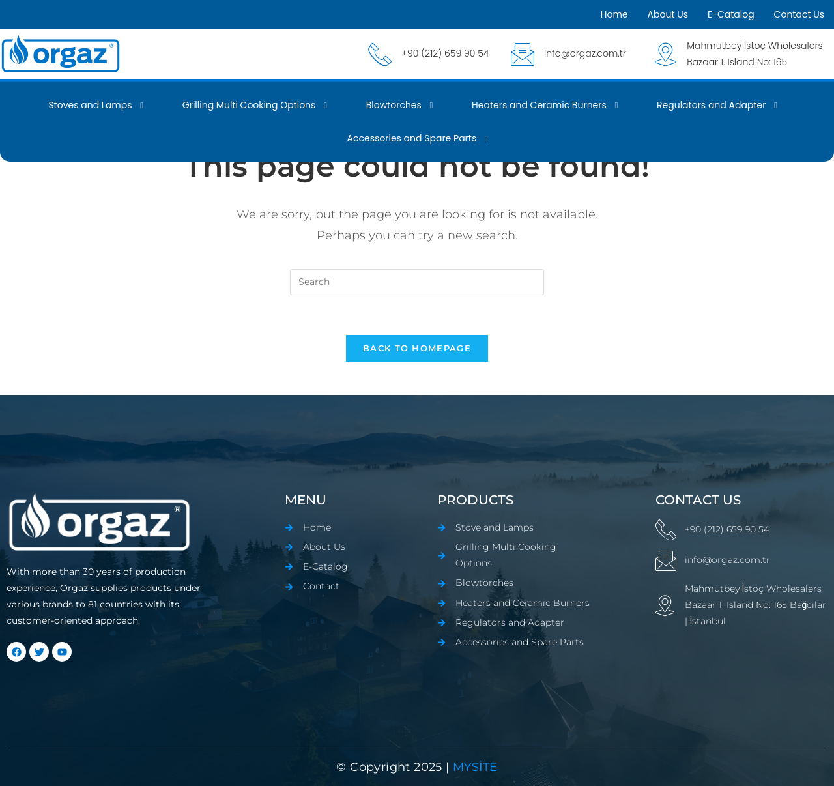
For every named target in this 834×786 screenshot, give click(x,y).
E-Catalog (731, 14)
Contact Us (799, 14)
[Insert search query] (417, 282)
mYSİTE (474, 767)
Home (614, 14)
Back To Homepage (417, 348)
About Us (668, 14)
